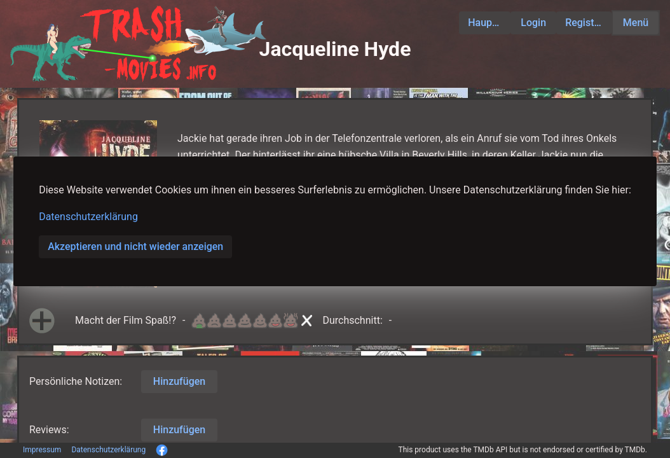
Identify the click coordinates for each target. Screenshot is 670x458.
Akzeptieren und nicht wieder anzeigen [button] (135, 246)
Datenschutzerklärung (88, 217)
